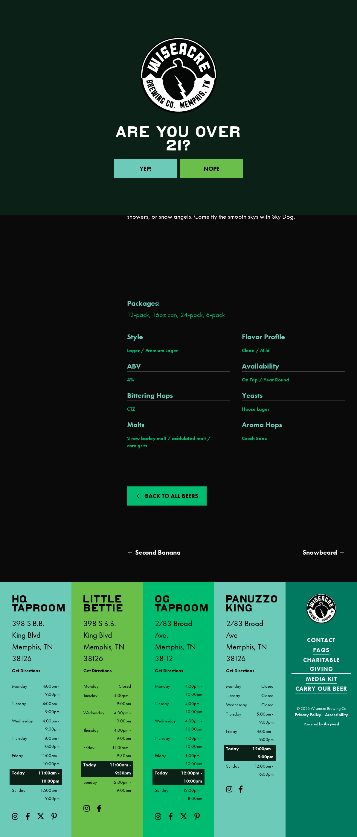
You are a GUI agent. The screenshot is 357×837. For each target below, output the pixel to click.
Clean (248, 350)
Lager (133, 350)
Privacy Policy (308, 714)
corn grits (137, 445)
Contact (321, 640)
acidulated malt (189, 438)
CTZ (131, 409)
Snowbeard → (324, 552)
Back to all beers (171, 496)
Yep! (146, 169)
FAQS (321, 650)
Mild (265, 350)
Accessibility (336, 714)
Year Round (276, 380)
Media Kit (321, 679)
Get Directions (26, 671)
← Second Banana (154, 552)
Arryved (331, 724)
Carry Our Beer (321, 689)
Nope (211, 169)
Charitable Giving (321, 664)
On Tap (250, 380)
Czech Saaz (254, 438)
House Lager (255, 409)
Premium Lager (161, 350)
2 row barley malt (146, 438)
